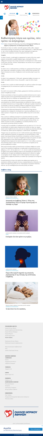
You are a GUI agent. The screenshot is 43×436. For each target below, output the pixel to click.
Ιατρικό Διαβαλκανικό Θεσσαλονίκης (13, 330)
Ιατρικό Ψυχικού (9, 333)
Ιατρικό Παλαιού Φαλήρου (11, 331)
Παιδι (7, 234)
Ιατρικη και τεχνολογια (12, 198)
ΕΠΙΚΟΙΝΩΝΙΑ (35, 13)
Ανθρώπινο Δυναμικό (10, 363)
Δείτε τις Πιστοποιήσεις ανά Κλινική (21, 423)
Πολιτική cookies (9, 398)
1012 (26, 13)
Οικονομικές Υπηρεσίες (10, 387)
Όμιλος (7, 359)
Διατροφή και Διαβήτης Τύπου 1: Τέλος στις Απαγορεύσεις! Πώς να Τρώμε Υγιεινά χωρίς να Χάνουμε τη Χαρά (21, 202)
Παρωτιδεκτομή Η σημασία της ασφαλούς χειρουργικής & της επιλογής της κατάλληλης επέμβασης (21, 274)
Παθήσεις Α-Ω (8, 380)
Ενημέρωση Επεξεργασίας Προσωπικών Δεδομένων (17, 396)
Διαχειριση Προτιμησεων (21, 434)
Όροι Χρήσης (8, 395)
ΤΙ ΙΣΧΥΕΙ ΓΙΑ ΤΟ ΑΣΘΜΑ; (16, 309)
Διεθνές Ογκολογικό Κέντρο (11, 350)
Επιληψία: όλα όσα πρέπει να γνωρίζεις (18, 237)
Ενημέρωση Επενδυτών (10, 361)
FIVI (6, 348)
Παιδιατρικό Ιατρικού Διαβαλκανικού (13, 343)
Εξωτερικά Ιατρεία (9, 383)
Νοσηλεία (7, 385)
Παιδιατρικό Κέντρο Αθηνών (12, 341)
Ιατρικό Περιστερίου (10, 335)
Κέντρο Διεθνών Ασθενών (11, 389)
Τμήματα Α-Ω (8, 369)
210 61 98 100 (12, 13)
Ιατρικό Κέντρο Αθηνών (10, 328)
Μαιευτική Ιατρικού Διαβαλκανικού (13, 346)
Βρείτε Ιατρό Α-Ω (9, 374)
